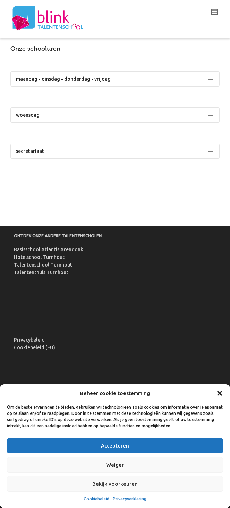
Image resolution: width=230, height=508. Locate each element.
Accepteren (115, 446)
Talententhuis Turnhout (41, 272)
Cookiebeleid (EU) (34, 347)
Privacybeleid (29, 340)
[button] (219, 393)
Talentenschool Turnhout (43, 265)
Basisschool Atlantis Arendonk (48, 249)
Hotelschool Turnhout (39, 257)
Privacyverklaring (129, 499)
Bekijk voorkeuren (115, 484)
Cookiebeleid (96, 499)
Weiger (115, 465)
